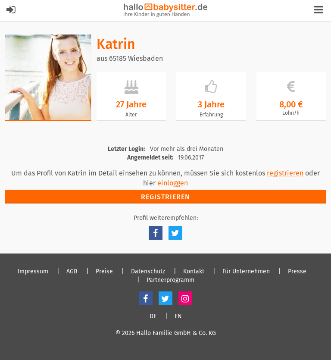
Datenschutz (148, 271)
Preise (104, 271)
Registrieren (165, 197)
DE (153, 316)
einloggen (172, 183)
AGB (72, 271)
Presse (297, 271)
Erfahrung (211, 115)
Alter (131, 115)
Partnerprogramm (170, 280)
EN (178, 316)
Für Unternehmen (246, 271)
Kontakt (193, 271)
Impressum (33, 271)
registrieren (285, 173)
